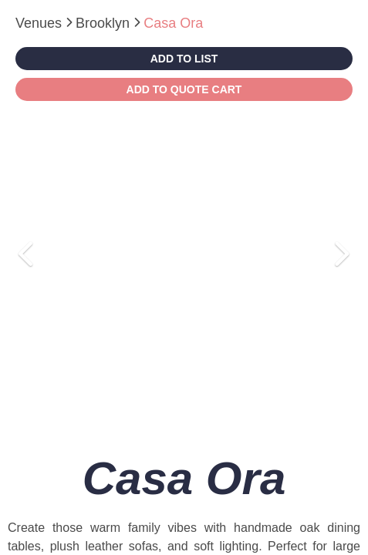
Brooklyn (104, 23)
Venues (40, 23)
